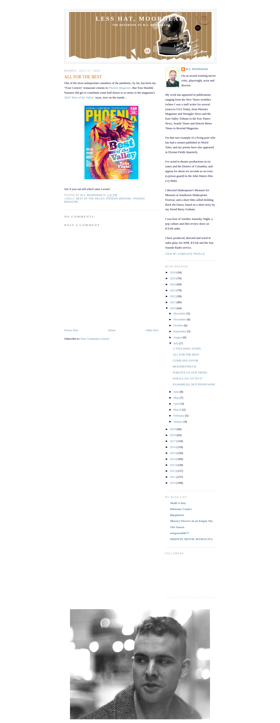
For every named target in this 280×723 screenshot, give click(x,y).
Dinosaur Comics (181, 509)
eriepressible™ (179, 533)
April (177, 403)
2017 (173, 441)
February (179, 415)
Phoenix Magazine (120, 88)
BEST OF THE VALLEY (90, 198)
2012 (173, 471)
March (178, 409)
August (178, 337)
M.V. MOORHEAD (197, 69)
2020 (173, 308)
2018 (173, 435)
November (180, 319)
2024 (173, 284)
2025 (173, 278)
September (180, 331)
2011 (173, 477)
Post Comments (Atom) (95, 338)
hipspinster (177, 515)
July (176, 343)
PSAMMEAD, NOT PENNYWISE (194, 384)
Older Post (152, 330)
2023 (173, 290)
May (177, 397)
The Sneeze (177, 527)
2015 (173, 453)
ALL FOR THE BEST (186, 354)
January (179, 421)
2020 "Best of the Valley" (79, 97)
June (177, 391)
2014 (173, 459)
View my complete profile (185, 254)
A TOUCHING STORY (187, 348)
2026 (173, 272)
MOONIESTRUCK (184, 366)
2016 (173, 447)
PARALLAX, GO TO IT (187, 378)
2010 (173, 483)
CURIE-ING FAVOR (185, 360)
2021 (173, 302)
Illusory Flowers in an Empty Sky (191, 521)
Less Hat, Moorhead (140, 18)
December (180, 313)
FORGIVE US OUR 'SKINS (190, 372)
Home (112, 330)
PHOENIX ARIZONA (118, 198)
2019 (173, 429)
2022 (173, 296)
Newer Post (71, 330)
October (179, 325)
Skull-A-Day (178, 503)
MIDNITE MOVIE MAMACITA (191, 539)
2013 (173, 465)
